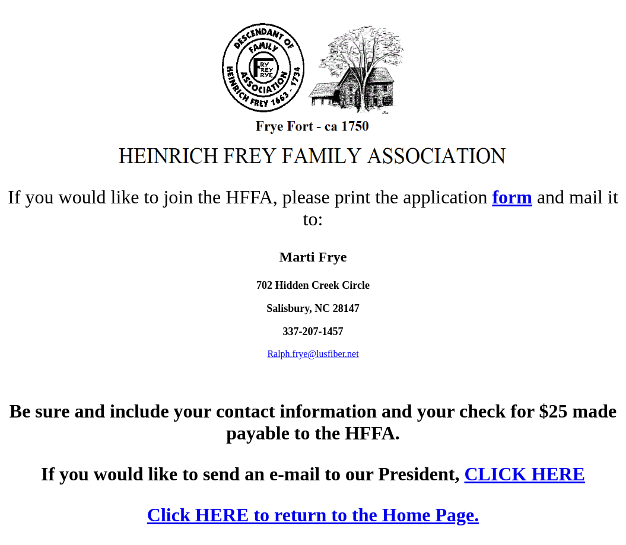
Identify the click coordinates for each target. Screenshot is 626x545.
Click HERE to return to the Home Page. (313, 514)
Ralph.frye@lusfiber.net (312, 354)
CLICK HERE (524, 474)
